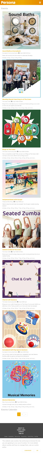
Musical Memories (8, 400)
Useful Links (21, 430)
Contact (21, 431)
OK (37, 450)
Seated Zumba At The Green (11, 249)
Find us (21, 433)
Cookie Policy (30, 436)
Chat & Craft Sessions (9, 300)
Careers (6, 436)
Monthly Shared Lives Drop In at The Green (16, 99)
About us (21, 428)
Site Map (36, 436)
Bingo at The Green (8, 149)
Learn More (28, 450)
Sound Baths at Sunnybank (11, 51)
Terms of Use (17, 436)
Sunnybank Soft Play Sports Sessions (14, 350)
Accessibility (11, 436)
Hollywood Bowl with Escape (12, 199)
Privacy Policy (24, 436)
